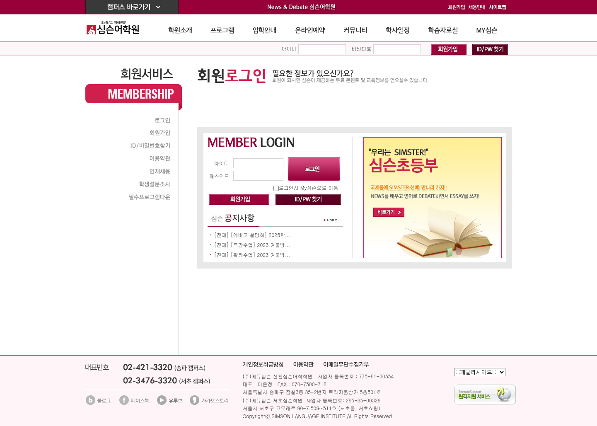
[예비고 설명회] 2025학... (260, 234)
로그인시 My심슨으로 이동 (308, 187)
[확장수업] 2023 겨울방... (260, 254)
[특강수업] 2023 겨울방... (260, 244)
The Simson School (118, 27)
